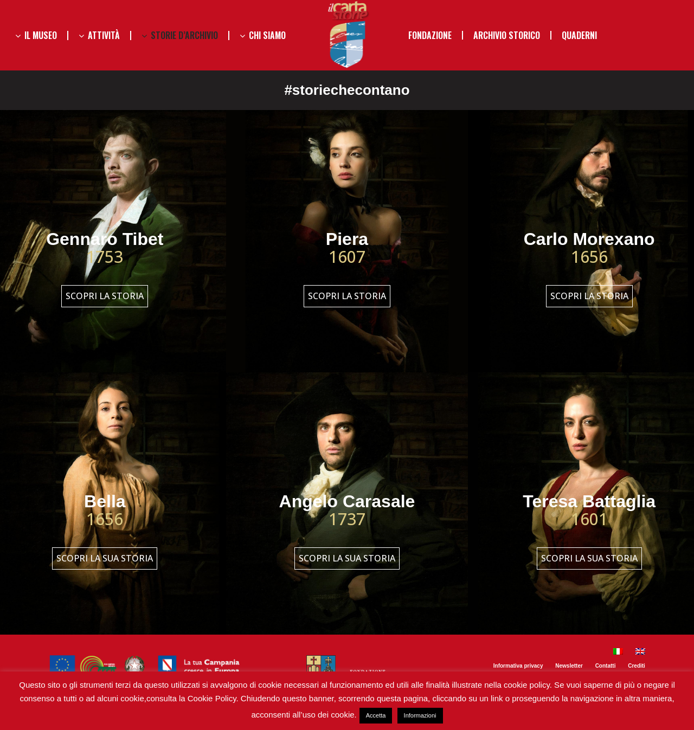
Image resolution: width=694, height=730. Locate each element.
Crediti (636, 666)
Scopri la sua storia (104, 558)
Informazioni (420, 715)
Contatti (605, 666)
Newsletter (569, 666)
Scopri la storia (105, 296)
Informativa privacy (518, 666)
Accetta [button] (376, 715)
